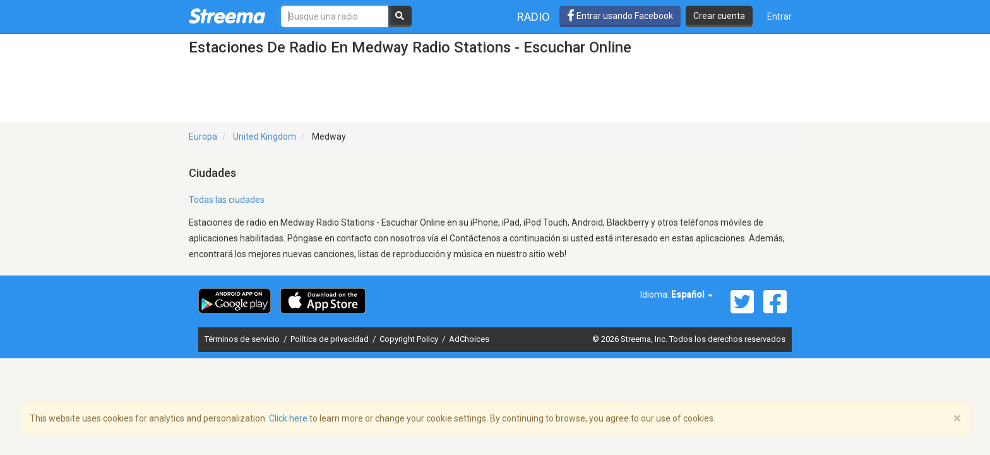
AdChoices (469, 339)
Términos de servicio (243, 339)
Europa (203, 136)
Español (692, 294)
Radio (533, 16)
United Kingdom (264, 136)
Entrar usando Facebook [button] (620, 16)
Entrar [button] (779, 16)
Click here (288, 418)
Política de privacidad (330, 339)
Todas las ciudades (227, 200)
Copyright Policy (409, 339)
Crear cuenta (719, 16)
